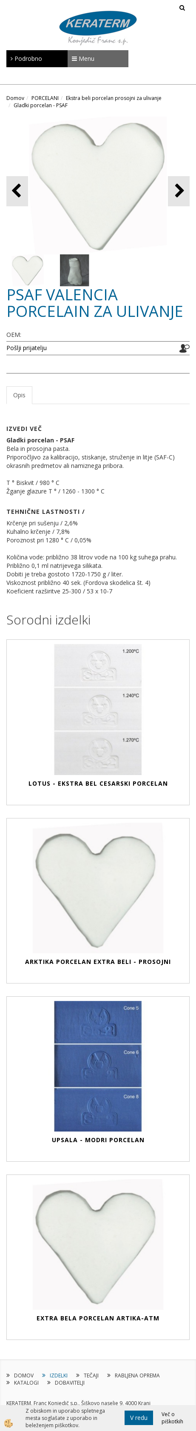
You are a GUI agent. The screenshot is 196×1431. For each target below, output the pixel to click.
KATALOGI (26, 1382)
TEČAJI (91, 1375)
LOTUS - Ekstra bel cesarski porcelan (98, 783)
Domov (15, 98)
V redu (139, 1418)
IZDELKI (59, 1375)
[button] (179, 191)
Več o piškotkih (172, 1418)
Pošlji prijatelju (26, 348)
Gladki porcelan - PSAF (41, 105)
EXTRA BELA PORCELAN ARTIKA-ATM (98, 1318)
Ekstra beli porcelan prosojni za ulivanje (114, 98)
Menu (83, 58)
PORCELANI (45, 98)
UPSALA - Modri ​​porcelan (98, 1140)
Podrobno (26, 58)
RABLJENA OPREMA (137, 1375)
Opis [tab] (19, 395)
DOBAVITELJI (70, 1382)
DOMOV (24, 1375)
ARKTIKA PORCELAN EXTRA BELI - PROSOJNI (98, 962)
